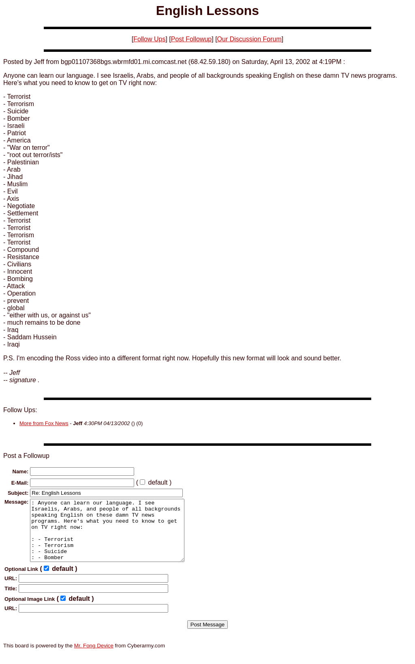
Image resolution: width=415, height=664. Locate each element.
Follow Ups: (20, 409)
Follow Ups (149, 39)
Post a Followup (26, 455)
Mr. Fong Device (93, 658)
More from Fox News (43, 423)
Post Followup (191, 39)
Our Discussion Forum (249, 39)
